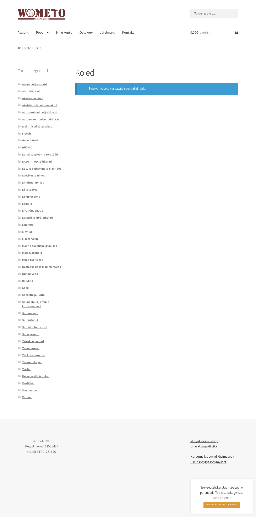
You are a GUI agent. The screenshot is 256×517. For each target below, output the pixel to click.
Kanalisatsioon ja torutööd (40, 154)
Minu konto (64, 32)
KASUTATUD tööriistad (37, 161)
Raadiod (27, 281)
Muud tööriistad (32, 260)
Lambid (27, 204)
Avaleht (23, 32)
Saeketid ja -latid (33, 295)
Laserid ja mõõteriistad (37, 217)
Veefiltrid (28, 383)
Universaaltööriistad (35, 376)
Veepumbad (30, 390)
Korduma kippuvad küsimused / (212, 456)
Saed (25, 288)
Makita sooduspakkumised (39, 246)
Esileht (26, 48)
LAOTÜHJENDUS (32, 210)
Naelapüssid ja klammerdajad (41, 267)
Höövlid (27, 147)
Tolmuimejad (30, 348)
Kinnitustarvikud (33, 182)
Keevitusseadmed (33, 175)
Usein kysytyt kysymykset (208, 462)
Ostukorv (86, 32)
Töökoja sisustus (33, 355)
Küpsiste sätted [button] (221, 498)
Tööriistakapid (32, 362)
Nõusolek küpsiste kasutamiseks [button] (222, 504)
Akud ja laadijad (32, 98)
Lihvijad (27, 232)
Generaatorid (30, 140)
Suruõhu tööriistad (34, 327)
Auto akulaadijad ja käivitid (40, 112)
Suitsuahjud (30, 313)
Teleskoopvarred (33, 341)
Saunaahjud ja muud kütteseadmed (35, 304)
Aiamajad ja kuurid (34, 84)
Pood (39, 32)
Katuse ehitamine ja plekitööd (41, 168)
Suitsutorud (30, 320)
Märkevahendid (32, 253)
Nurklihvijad (30, 274)
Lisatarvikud (30, 239)
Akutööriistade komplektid (39, 105)
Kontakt (128, 32)
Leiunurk (27, 225)
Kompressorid (31, 196)
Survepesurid (30, 334)
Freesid (27, 133)
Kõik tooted (29, 189)
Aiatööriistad (31, 91)
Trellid (26, 369)
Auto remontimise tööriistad (41, 119)
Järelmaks (107, 32)
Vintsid (27, 397)
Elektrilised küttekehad (37, 126)
